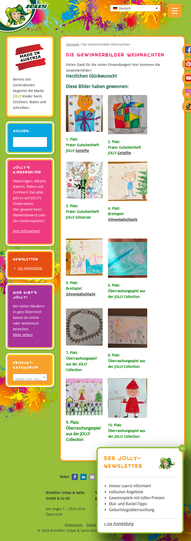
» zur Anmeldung (119, 523)
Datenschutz (95, 525)
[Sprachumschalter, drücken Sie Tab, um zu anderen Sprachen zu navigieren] (135, 8)
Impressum (74, 525)
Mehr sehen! (23, 335)
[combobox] (30, 377)
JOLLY (24, 17)
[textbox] (30, 379)
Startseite (72, 44)
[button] (75, 477)
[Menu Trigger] (175, 10)
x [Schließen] (182, 448)
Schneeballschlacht (122, 220)
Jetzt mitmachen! (26, 231)
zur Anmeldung (30, 268)
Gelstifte (82, 151)
